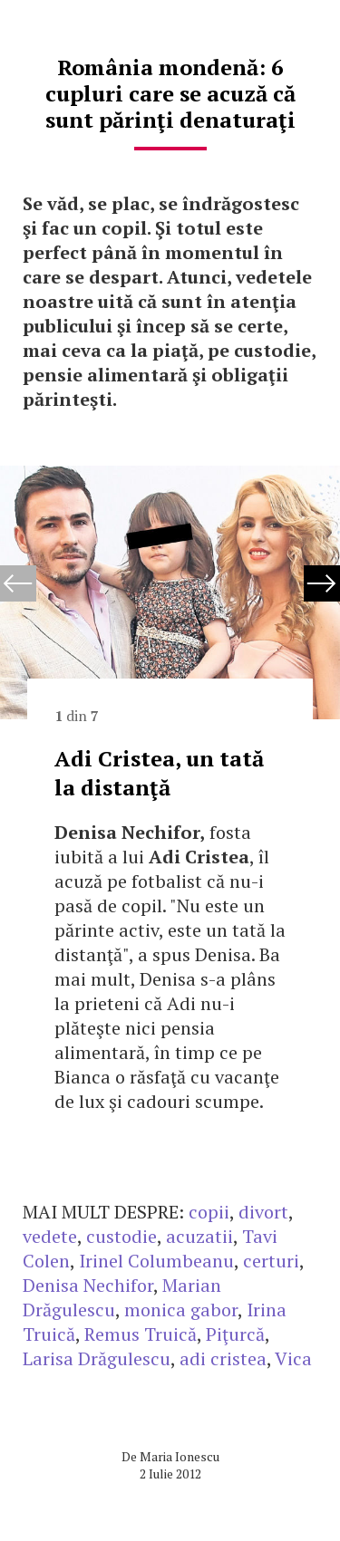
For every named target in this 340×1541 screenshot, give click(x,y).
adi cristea (223, 1358)
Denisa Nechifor (88, 1285)
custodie (121, 1236)
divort (263, 1211)
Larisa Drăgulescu (96, 1358)
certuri (271, 1260)
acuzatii (199, 1236)
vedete (50, 1236)
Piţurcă (235, 1334)
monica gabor (181, 1309)
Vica (293, 1358)
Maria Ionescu (179, 1456)
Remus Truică (140, 1334)
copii (209, 1211)
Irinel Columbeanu (156, 1260)
